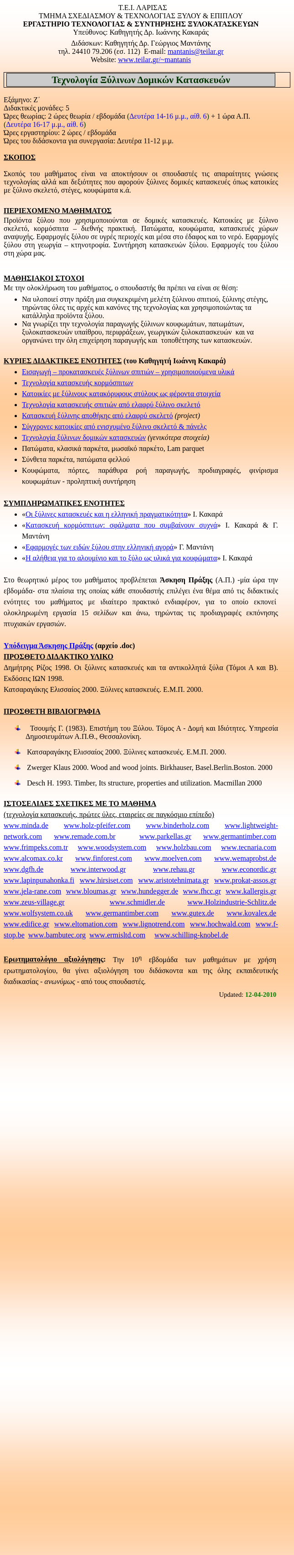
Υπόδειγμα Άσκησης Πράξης (48, 645)
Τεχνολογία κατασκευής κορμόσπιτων (77, 383)
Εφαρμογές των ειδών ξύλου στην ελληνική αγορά (99, 547)
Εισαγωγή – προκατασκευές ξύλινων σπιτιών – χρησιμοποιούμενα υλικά (128, 372)
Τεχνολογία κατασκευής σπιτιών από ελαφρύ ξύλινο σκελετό (111, 404)
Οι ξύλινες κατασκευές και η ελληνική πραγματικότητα (107, 514)
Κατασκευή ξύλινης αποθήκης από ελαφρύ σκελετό (97, 415)
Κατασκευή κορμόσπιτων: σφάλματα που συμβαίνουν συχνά (121, 525)
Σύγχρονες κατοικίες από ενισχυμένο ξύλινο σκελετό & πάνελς (114, 426)
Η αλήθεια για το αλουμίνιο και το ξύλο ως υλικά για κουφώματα (121, 558)
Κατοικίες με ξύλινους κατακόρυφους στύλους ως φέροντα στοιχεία (121, 394)
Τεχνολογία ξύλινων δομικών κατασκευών (84, 437)
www (154, 59)
